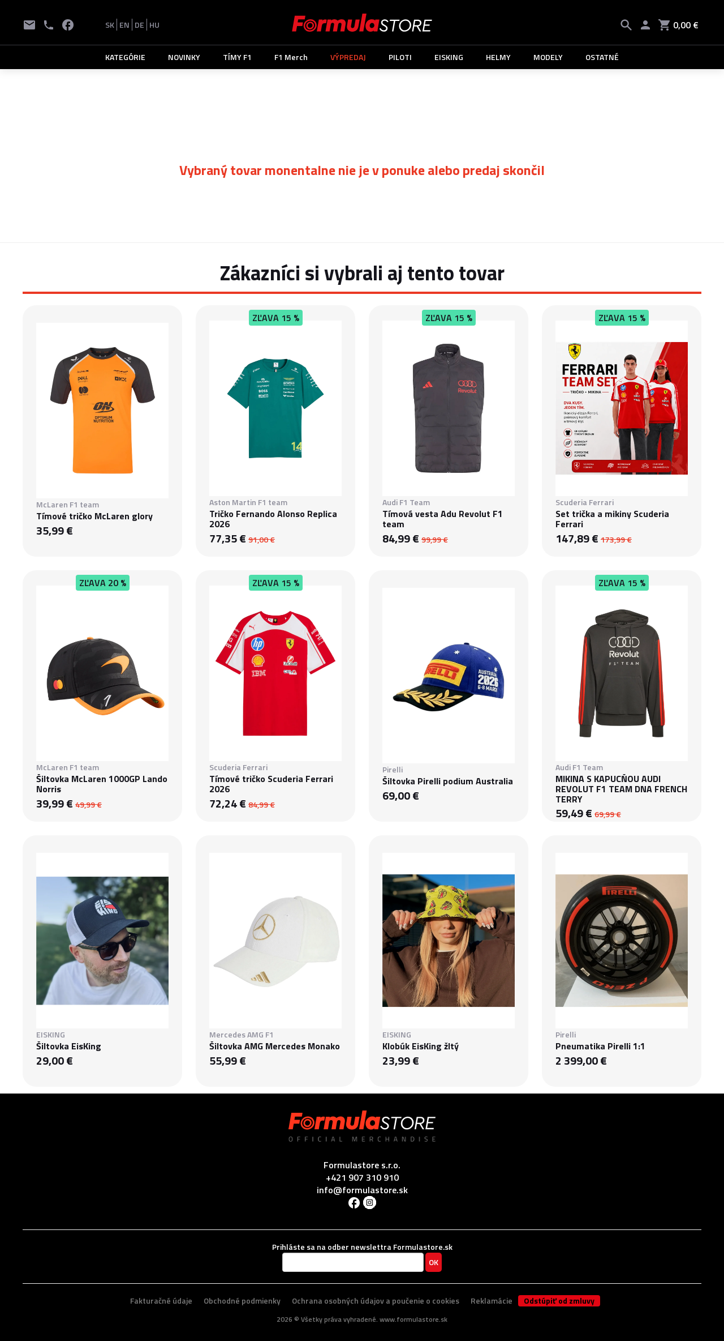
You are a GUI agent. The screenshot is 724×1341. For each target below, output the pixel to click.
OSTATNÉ (602, 57)
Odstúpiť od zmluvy (559, 1300)
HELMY (498, 57)
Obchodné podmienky (242, 1300)
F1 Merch (291, 57)
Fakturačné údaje (161, 1300)
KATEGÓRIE (125, 57)
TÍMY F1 (237, 57)
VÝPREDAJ (348, 57)
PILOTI (400, 57)
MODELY (548, 57)
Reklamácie (491, 1300)
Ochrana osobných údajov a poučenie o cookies (375, 1300)
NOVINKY (184, 57)
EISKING (448, 57)
